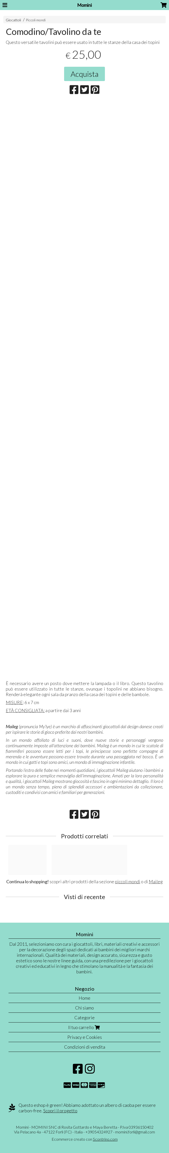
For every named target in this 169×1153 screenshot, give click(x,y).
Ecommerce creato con (85, 1139)
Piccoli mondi (36, 20)
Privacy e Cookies (84, 1037)
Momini (84, 5)
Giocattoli (13, 20)
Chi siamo (84, 1007)
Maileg (156, 881)
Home (84, 998)
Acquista (84, 73)
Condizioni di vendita (84, 1047)
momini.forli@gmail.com (135, 1131)
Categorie (84, 1017)
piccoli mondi (127, 881)
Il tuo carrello (84, 1027)
